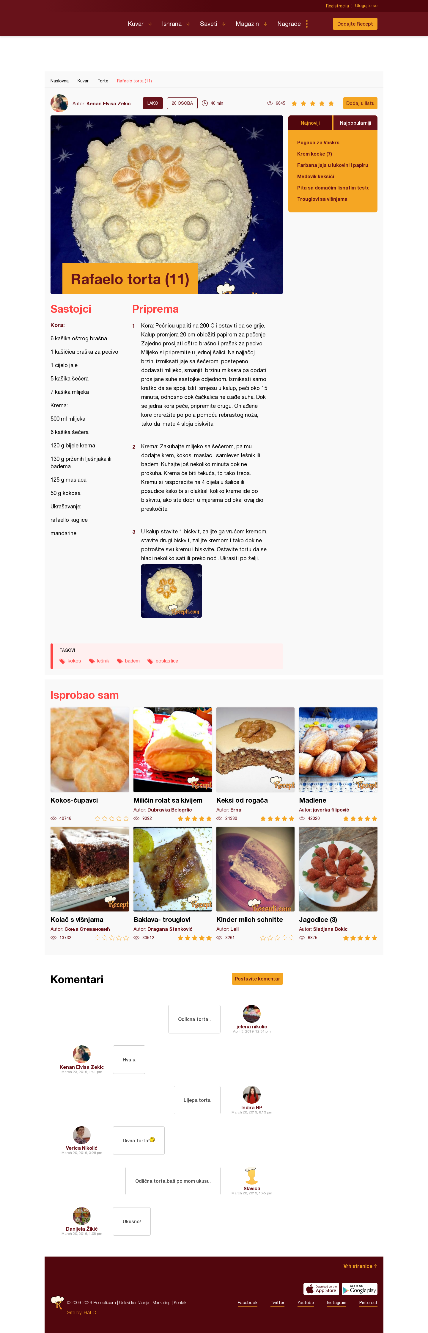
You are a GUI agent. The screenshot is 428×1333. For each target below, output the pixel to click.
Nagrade (289, 23)
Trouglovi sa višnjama (322, 199)
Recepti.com (85, 21)
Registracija (337, 6)
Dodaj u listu (360, 103)
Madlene (338, 764)
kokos (74, 660)
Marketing (161, 1302)
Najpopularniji (355, 123)
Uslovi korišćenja (134, 1302)
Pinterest (368, 1302)
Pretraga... (318, 24)
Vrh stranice (358, 1266)
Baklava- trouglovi (172, 884)
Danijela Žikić (82, 1229)
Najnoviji (310, 123)
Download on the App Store (321, 1289)
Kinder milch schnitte (255, 884)
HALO (90, 1312)
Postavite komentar (257, 978)
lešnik (103, 660)
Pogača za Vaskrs (318, 142)
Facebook (247, 1302)
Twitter (277, 1302)
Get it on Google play (359, 1289)
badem (132, 660)
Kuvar (136, 23)
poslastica (167, 660)
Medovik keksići (315, 176)
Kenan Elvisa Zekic (108, 103)
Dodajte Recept (355, 23)
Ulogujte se (366, 6)
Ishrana (172, 23)
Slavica (251, 1188)
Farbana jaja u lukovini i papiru (332, 165)
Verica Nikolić (81, 1148)
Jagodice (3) (338, 884)
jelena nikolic (252, 1026)
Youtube (306, 1302)
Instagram (336, 1302)
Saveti (208, 23)
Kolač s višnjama (90, 884)
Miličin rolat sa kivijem (172, 764)
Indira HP (251, 1107)
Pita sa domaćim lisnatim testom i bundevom (333, 187)
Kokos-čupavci (90, 764)
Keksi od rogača (255, 764)
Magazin (247, 23)
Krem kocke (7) (314, 153)
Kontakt (181, 1302)
